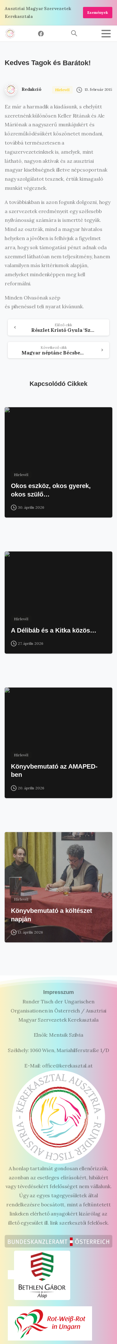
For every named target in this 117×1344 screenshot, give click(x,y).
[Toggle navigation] (106, 33)
